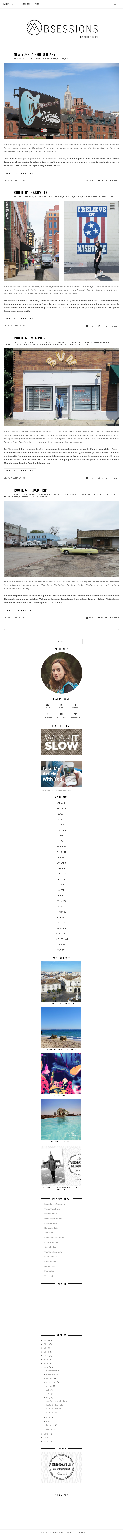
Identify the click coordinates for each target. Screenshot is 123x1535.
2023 (46, 1348)
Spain (61, 825)
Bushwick (19, 59)
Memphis (14, 286)
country (18, 197)
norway (61, 917)
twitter (61, 706)
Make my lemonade (53, 1218)
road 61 (77, 197)
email (90, 181)
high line (29, 59)
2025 (46, 1340)
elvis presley (63, 342)
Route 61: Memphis (30, 337)
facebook (75, 706)
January (50, 1429)
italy (61, 885)
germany (61, 874)
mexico (61, 906)
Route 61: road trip (30, 490)
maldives (61, 901)
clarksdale (42, 495)
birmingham (30, 495)
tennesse (72, 345)
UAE (62, 836)
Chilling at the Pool (61, 1141)
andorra (61, 847)
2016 (46, 1367)
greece (61, 879)
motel (106, 342)
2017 (46, 1363)
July (48, 1390)
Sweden (61, 830)
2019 (46, 1356)
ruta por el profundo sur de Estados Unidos (41, 158)
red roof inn (20, 345)
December (51, 1371)
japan (61, 890)
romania (61, 928)
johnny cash (40, 197)
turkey (61, 950)
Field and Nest (50, 1213)
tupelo (15, 497)
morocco (61, 912)
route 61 (97, 197)
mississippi (75, 495)
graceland (76, 342)
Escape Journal (51, 1242)
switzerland (61, 939)
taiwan (61, 945)
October (50, 1378)
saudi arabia (61, 934)
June (48, 1394)
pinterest (47, 715)
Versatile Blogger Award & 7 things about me (61, 1188)
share (114, 181)
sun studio (61, 345)
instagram (61, 715)
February (50, 1425)
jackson (64, 495)
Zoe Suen (48, 1233)
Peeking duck (50, 1223)
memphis (98, 342)
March (49, 1421)
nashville (68, 197)
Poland (61, 819)
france (61, 868)
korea (61, 896)
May (48, 1397)
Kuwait (61, 814)
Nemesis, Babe (51, 1228)
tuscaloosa (25, 497)
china (61, 857)
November (51, 1374)
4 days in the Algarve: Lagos (61, 1049)
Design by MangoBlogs (75, 1532)
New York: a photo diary (34, 54)
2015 (46, 1434)
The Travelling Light (53, 1252)
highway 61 (28, 197)
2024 (46, 1344)
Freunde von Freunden (54, 1204)
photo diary (50, 59)
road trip (87, 197)
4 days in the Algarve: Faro (61, 1003)
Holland (61, 809)
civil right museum (33, 342)
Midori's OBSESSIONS (59, 4)
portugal (61, 923)
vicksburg (42, 497)
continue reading (20, 173)
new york (39, 59)
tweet (102, 181)
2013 (46, 1441)
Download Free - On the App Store (61, 776)
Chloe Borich (50, 1247)
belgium (61, 852)
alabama (18, 495)
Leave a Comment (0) (15, 180)
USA (67, 59)
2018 (46, 1359)
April (48, 1417)
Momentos (49, 1271)
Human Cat (49, 1266)
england (61, 863)
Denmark (61, 803)
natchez (86, 495)
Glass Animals (61, 1095)
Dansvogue (49, 1276)
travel (60, 59)
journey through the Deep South (28, 144)
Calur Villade (50, 1261)
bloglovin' (75, 715)
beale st (18, 342)
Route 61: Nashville (31, 192)
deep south (49, 342)
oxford (94, 495)
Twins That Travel (52, 1209)
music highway (55, 197)
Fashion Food (50, 1257)
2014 (46, 1438)
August (49, 1386)
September (51, 1382)
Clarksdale (15, 431)
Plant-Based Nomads (54, 1237)
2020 (46, 1352)
